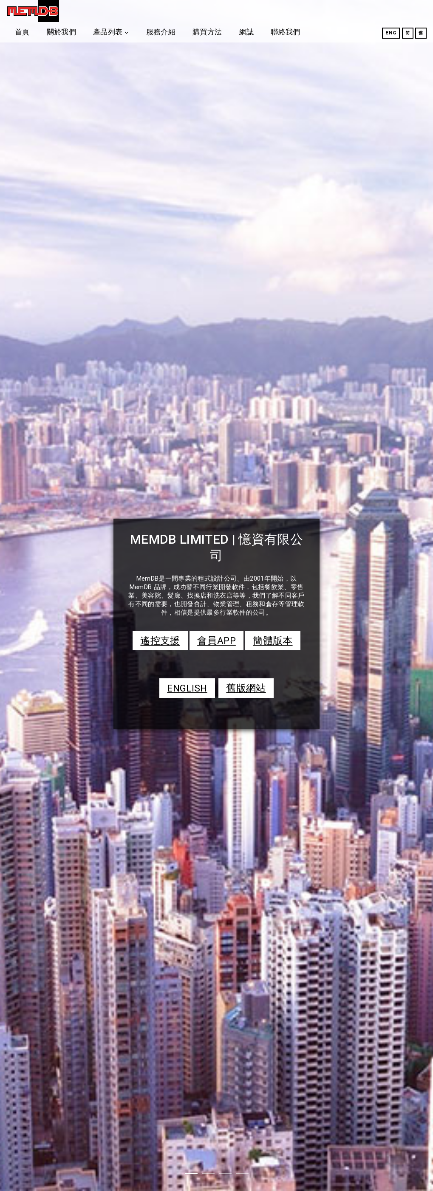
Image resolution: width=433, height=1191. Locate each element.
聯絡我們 (364, 10)
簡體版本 (272, 640)
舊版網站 (246, 688)
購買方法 (286, 10)
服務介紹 (240, 10)
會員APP (216, 640)
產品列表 (186, 10)
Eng (380, 33)
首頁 (101, 10)
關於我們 (140, 10)
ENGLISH (187, 688)
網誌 (325, 10)
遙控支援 (160, 640)
